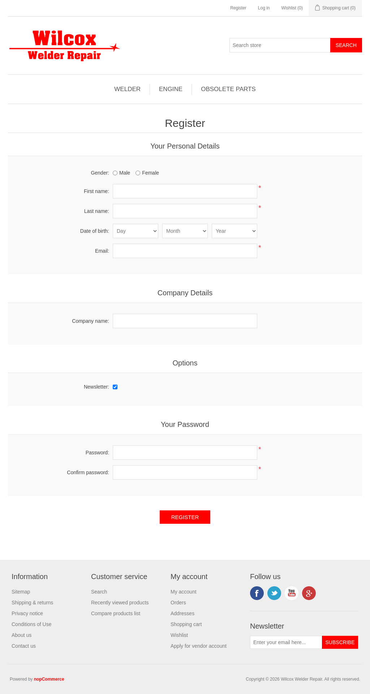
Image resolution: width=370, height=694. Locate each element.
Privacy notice (27, 613)
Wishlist (179, 635)
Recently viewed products (120, 602)
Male (124, 173)
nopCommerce (49, 679)
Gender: (100, 173)
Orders (178, 602)
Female (150, 173)
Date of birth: (94, 231)
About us (21, 635)
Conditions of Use (32, 624)
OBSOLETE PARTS (228, 89)
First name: (96, 191)
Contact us (24, 646)
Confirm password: (88, 472)
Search (99, 592)
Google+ (309, 593)
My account (184, 592)
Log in (264, 7)
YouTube (291, 593)
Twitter (274, 593)
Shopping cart (186, 624)
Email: (102, 251)
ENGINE (170, 89)
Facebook (257, 593)
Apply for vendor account (199, 646)
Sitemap (21, 592)
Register (238, 7)
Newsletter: (96, 387)
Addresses (182, 613)
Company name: (90, 321)
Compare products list (115, 613)
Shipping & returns (32, 602)
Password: (97, 452)
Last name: (96, 211)
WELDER (127, 89)
